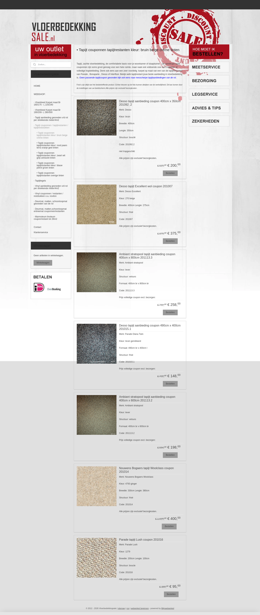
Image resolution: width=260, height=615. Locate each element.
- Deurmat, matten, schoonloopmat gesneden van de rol (50, 202)
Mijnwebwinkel (167, 608)
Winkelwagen (42, 262)
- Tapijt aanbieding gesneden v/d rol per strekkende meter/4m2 (51, 118)
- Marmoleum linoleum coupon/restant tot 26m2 (45, 217)
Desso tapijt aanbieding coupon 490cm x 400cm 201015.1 (150, 327)
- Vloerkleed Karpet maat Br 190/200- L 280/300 (47, 111)
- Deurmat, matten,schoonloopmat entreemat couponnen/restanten (50, 210)
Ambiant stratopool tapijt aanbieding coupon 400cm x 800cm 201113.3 (147, 256)
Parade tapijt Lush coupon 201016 (141, 539)
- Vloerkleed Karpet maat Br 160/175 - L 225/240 (47, 103)
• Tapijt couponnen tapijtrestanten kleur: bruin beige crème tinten (52, 135)
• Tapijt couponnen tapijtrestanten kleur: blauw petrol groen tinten (49, 165)
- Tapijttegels (40, 180)
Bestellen (170, 173)
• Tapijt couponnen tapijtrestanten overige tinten (50, 174)
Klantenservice (41, 232)
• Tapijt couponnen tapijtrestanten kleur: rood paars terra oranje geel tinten (52, 145)
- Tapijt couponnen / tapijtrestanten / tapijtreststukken (51, 126)
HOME (37, 86)
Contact (37, 227)
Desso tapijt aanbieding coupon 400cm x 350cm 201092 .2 (150, 103)
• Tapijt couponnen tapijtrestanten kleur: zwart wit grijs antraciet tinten (51, 155)
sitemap (121, 608)
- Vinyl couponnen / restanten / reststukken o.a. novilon (48, 194)
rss (128, 608)
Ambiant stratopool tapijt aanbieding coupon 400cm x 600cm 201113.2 (147, 398)
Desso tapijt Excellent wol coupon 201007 (146, 186)
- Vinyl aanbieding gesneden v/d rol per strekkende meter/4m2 (51, 187)
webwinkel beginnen (140, 608)
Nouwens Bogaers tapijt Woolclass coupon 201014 (146, 470)
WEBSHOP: (40, 94)
